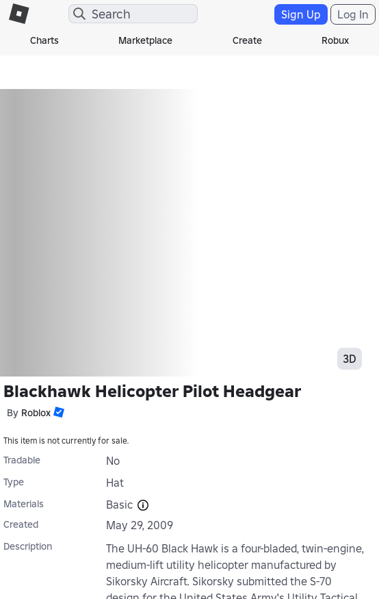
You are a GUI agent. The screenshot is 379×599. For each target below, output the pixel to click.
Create (247, 40)
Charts (44, 40)
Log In (353, 14)
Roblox (36, 413)
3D (349, 359)
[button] (57, 412)
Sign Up (301, 14)
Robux (335, 40)
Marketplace (145, 40)
